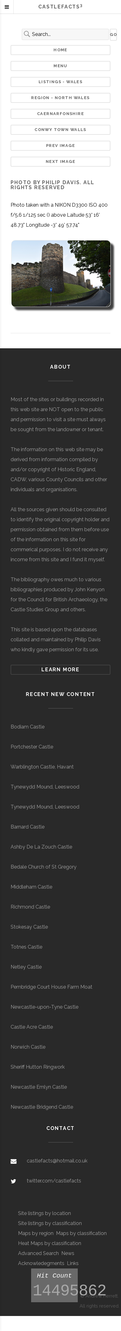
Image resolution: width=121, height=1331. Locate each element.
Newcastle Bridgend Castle (42, 1107)
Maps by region (36, 1233)
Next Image (60, 161)
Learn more (60, 670)
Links (73, 1263)
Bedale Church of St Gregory (44, 867)
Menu (60, 65)
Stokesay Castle (29, 927)
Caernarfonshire (60, 113)
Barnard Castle (27, 827)
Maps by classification (81, 1233)
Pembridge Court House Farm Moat (51, 987)
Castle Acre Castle (32, 1027)
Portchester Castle (32, 747)
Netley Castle (26, 967)
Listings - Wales (61, 81)
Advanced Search (38, 1253)
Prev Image (60, 145)
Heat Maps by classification (49, 1243)
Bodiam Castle (27, 727)
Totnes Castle (26, 947)
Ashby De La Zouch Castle (41, 847)
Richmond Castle (30, 907)
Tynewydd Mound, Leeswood (45, 787)
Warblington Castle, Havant (42, 767)
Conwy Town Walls (60, 129)
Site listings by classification (50, 1223)
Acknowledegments (41, 1263)
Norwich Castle (28, 1047)
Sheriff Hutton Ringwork (38, 1067)
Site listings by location (44, 1213)
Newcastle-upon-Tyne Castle (44, 1007)
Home (60, 50)
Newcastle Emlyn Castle (39, 1087)
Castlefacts (60, 7)
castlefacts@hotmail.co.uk (57, 1161)
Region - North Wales (60, 97)
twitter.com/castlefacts (54, 1181)
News (67, 1253)
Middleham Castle (31, 887)
